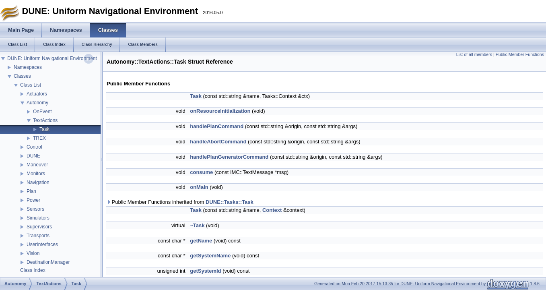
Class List (30, 85)
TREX (39, 138)
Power (33, 200)
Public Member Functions (520, 54)
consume (201, 172)
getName (201, 241)
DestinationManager (48, 262)
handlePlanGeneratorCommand (229, 157)
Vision (33, 253)
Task (44, 129)
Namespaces (28, 67)
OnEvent (42, 111)
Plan (31, 191)
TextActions (45, 120)
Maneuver (37, 165)
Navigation (38, 182)
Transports (38, 235)
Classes (22, 76)
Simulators (38, 218)
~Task (197, 225)
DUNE (33, 156)
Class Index (32, 270)
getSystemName (210, 256)
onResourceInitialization (220, 111)
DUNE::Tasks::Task (229, 202)
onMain (199, 187)
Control (34, 147)
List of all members (474, 54)
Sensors (35, 209)
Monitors (36, 173)
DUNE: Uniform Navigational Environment (52, 58)
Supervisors (39, 227)
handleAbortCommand (218, 142)
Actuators (37, 94)
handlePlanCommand (216, 126)
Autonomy (37, 103)
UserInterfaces (42, 244)
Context (272, 210)
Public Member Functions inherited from (180, 202)
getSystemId (205, 271)
